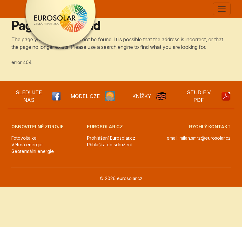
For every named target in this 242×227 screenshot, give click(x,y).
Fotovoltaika (24, 138)
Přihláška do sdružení (109, 144)
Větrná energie (27, 144)
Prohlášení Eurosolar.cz (111, 138)
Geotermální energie (32, 151)
